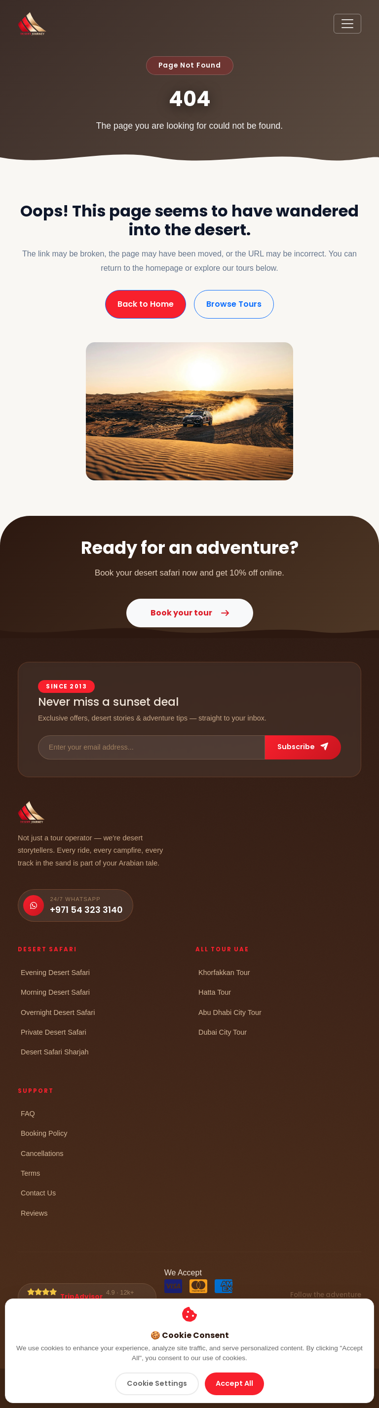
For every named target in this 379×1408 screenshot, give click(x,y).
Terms (30, 1173)
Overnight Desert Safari (58, 1012)
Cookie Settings (157, 1383)
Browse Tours (234, 304)
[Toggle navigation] (347, 24)
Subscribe (302, 747)
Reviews (34, 1213)
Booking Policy (44, 1133)
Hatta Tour (214, 992)
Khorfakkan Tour (224, 972)
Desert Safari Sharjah (55, 1051)
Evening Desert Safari (55, 972)
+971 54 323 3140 (86, 910)
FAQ (28, 1113)
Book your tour (190, 612)
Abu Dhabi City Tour (230, 1012)
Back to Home (145, 304)
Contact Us (38, 1192)
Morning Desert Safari (55, 992)
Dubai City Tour (222, 1032)
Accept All (234, 1383)
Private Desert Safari (53, 1032)
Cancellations (42, 1153)
